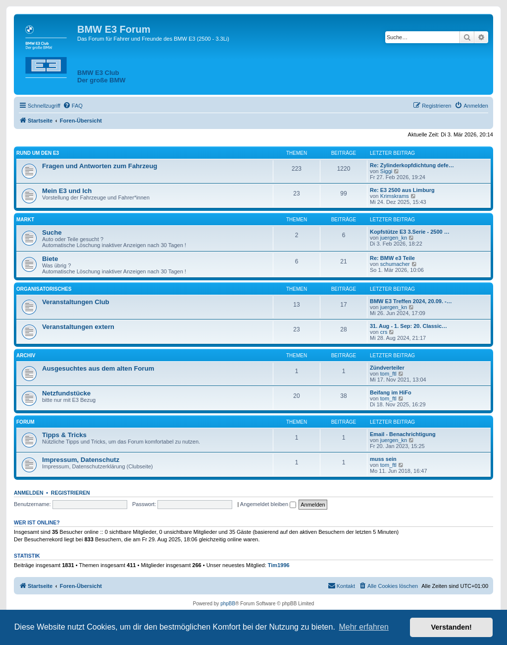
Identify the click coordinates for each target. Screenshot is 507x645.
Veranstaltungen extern (78, 326)
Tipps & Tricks (64, 435)
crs (384, 332)
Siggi (386, 171)
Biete (50, 258)
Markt (25, 219)
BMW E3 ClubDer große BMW (101, 76)
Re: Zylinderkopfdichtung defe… (412, 165)
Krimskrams (394, 196)
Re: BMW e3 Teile (392, 258)
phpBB (227, 603)
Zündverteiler (387, 368)
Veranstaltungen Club (75, 302)
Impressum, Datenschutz (80, 459)
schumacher (395, 264)
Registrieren (70, 493)
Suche (52, 232)
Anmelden (29, 493)
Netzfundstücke (66, 393)
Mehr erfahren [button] (364, 627)
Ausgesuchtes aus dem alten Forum (98, 368)
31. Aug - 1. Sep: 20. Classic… (408, 326)
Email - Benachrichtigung (403, 434)
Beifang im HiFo (390, 392)
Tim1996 (279, 565)
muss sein (383, 459)
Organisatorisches (43, 289)
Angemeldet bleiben (268, 504)
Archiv (25, 355)
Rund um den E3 (37, 153)
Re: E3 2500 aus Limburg (402, 190)
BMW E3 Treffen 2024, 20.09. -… (411, 301)
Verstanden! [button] (451, 627)
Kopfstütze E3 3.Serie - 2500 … (410, 232)
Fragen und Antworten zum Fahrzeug (99, 166)
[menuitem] (73, 106)
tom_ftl (388, 374)
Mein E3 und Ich (67, 190)
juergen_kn (393, 238)
